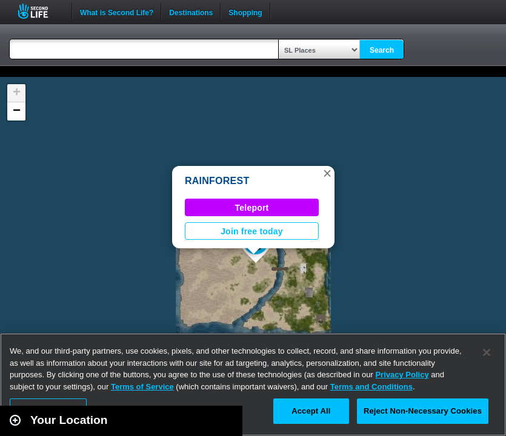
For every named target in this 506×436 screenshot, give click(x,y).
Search (382, 50)
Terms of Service (142, 386)
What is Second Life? (116, 11)
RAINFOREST (217, 181)
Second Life (39, 11)
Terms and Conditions (371, 386)
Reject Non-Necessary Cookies (423, 410)
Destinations (191, 11)
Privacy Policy (401, 374)
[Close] (486, 352)
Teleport (252, 208)
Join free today (252, 231)
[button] (327, 173)
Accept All (310, 410)
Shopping (245, 11)
